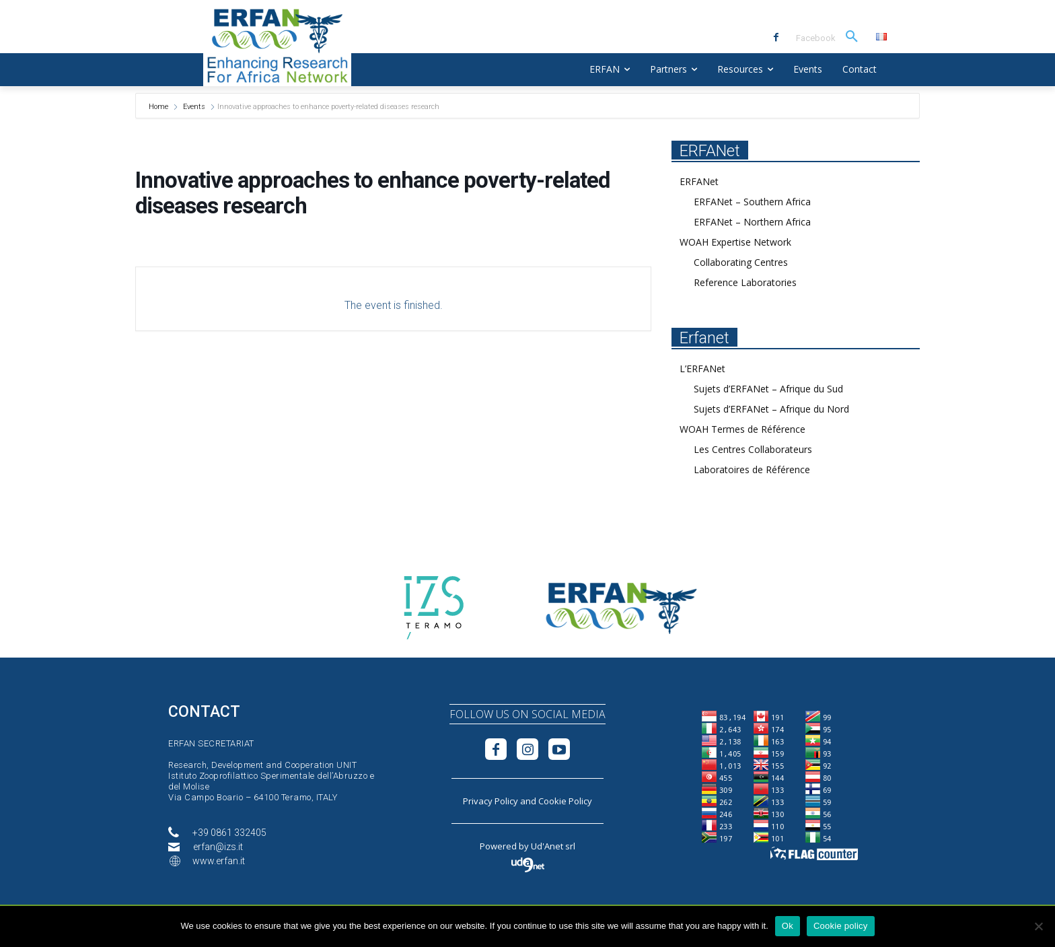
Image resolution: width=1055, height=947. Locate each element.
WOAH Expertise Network (735, 242)
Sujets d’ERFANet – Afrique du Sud (768, 388)
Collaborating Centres (741, 262)
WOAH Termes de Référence (742, 429)
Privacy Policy (490, 801)
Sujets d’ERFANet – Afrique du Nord (771, 408)
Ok (787, 926)
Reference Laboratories (745, 282)
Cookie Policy (565, 801)
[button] (852, 37)
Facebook (816, 38)
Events (194, 106)
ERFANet (699, 181)
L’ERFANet (702, 368)
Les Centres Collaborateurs (753, 449)
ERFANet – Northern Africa (752, 221)
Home (159, 106)
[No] (1038, 926)
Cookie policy (840, 926)
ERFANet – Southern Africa (752, 201)
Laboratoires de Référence (752, 469)
